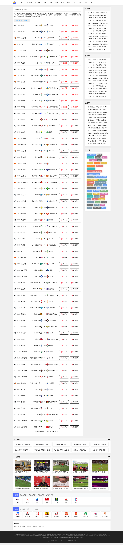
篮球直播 (37, 2)
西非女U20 (24, 56)
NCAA (23, 44)
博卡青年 (104, 188)
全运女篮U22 (25, 144)
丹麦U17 (23, 220)
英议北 (23, 389)
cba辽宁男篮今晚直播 (92, 179)
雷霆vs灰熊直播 (91, 168)
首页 (22, 2)
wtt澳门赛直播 (91, 177)
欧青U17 (23, 69)
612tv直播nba (91, 182)
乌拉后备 (23, 226)
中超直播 (41, 526)
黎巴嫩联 (23, 383)
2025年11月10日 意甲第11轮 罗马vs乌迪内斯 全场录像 (103, 31)
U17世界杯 (24, 270)
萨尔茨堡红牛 (93, 160)
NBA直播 (22, 526)
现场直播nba (99, 165)
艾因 (105, 185)
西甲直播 (35, 526)
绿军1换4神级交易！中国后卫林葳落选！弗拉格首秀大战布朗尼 (105, 138)
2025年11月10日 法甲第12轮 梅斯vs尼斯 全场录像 (101, 39)
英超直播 (29, 526)
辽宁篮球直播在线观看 (101, 177)
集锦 (56, 2)
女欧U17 (23, 113)
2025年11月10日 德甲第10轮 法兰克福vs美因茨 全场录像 (103, 20)
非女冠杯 (23, 326)
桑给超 (23, 345)
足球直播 (29, 2)
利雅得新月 (90, 163)
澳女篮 (23, 82)
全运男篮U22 (25, 50)
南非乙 (23, 339)
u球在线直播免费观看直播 (93, 174)
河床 (95, 207)
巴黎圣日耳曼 (104, 193)
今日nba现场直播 (91, 154)
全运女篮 (23, 138)
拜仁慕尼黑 (96, 190)
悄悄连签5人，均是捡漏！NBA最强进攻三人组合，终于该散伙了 (105, 107)
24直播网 (16, 526)
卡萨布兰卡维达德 (91, 188)
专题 (92, 2)
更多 (109, 439)
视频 (62, 2)
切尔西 (103, 207)
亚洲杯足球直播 (91, 165)
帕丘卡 (99, 160)
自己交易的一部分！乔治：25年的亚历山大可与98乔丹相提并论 (105, 109)
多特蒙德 (104, 202)
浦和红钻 (89, 207)
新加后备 (23, 157)
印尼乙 (23, 31)
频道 (86, 2)
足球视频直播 (48, 534)
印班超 (23, 107)
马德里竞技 (96, 193)
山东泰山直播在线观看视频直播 (94, 171)
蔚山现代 (98, 202)
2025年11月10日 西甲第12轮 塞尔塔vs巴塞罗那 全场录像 (103, 28)
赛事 (68, 2)
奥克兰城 (89, 190)
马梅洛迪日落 (90, 202)
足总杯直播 (90, 185)
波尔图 (102, 196)
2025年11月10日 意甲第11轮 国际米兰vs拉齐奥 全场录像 (103, 33)
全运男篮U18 (25, 38)
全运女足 (23, 188)
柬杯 (22, 25)
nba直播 (105, 157)
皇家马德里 (97, 163)
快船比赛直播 (90, 157)
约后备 (23, 282)
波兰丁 (23, 94)
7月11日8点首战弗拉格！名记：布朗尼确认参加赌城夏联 (103, 128)
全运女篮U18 (25, 176)
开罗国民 (97, 196)
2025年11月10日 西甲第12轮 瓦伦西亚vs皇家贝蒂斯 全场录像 (104, 23)
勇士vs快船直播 (102, 179)
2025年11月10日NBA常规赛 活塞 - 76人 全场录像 (101, 15)
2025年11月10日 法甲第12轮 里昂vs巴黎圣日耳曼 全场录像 (104, 18)
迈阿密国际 (90, 196)
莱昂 (99, 207)
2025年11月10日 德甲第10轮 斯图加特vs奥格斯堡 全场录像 (104, 44)
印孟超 (23, 63)
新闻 (45, 2)
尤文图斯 (104, 163)
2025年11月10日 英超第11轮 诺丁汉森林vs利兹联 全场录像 (104, 49)
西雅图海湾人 (104, 190)
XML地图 (74, 540)
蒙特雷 (102, 204)
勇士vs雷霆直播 (98, 185)
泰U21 (23, 88)
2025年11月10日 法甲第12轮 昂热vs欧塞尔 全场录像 (102, 41)
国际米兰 (97, 204)
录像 (50, 2)
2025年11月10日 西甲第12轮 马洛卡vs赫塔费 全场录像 (103, 25)
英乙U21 (23, 307)
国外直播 (99, 154)
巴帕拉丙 (23, 333)
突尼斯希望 (101, 199)
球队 (74, 2)
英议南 (23, 402)
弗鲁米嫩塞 (90, 204)
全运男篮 (23, 163)
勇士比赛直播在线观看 (101, 182)
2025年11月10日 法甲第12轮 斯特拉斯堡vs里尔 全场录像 (103, 36)
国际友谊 (23, 119)
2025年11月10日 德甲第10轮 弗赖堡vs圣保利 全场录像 (103, 46)
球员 (80, 2)
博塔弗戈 (89, 193)
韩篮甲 (23, 75)
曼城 (99, 188)
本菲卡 (89, 199)
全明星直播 (98, 157)
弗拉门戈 (95, 199)
